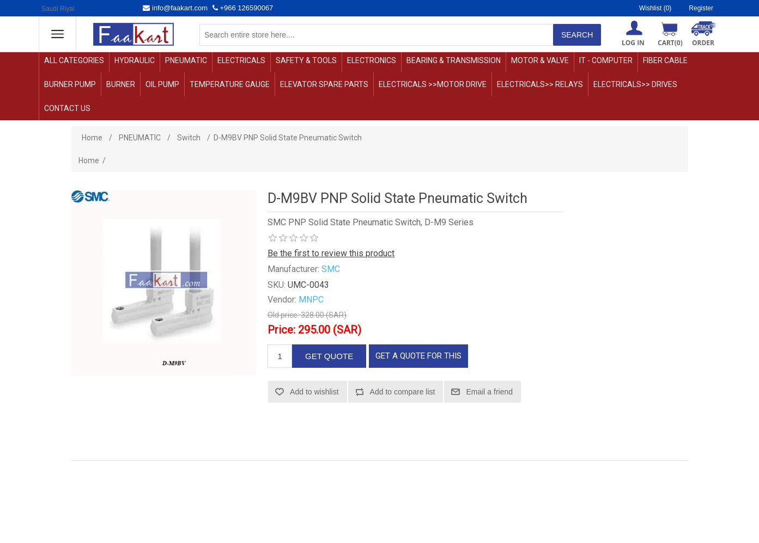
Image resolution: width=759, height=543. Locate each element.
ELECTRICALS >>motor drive (433, 84)
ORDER (703, 42)
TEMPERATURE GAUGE (230, 84)
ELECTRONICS (371, 60)
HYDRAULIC (134, 60)
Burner (120, 84)
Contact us (67, 108)
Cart (670, 42)
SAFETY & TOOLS (306, 60)
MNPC (311, 299)
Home (88, 160)
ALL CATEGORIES (74, 60)
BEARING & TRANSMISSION (453, 60)
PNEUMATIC (186, 60)
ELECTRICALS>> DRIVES (635, 84)
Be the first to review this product (331, 253)
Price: (281, 329)
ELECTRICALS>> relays (540, 84)
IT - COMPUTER (606, 60)
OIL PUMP (162, 84)
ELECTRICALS (241, 60)
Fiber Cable (665, 60)
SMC (330, 269)
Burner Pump (70, 84)
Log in (633, 42)
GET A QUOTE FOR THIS (418, 356)
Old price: (283, 315)
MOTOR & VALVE (540, 60)
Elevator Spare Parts (324, 84)
